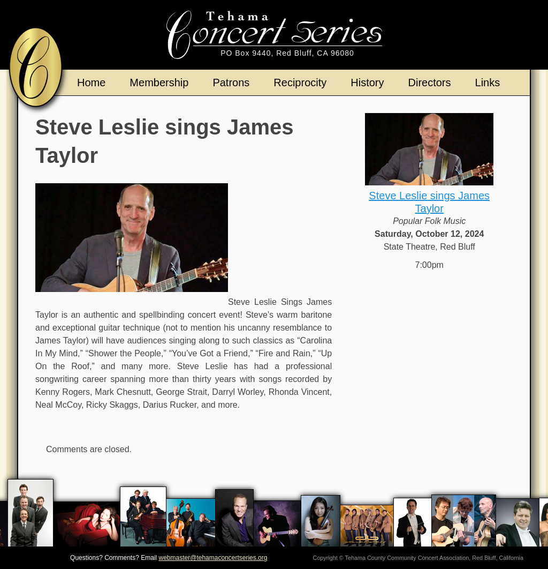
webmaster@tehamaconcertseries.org (213, 557)
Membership (159, 82)
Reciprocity (299, 82)
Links (487, 82)
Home (91, 82)
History (367, 82)
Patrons (230, 82)
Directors (429, 82)
